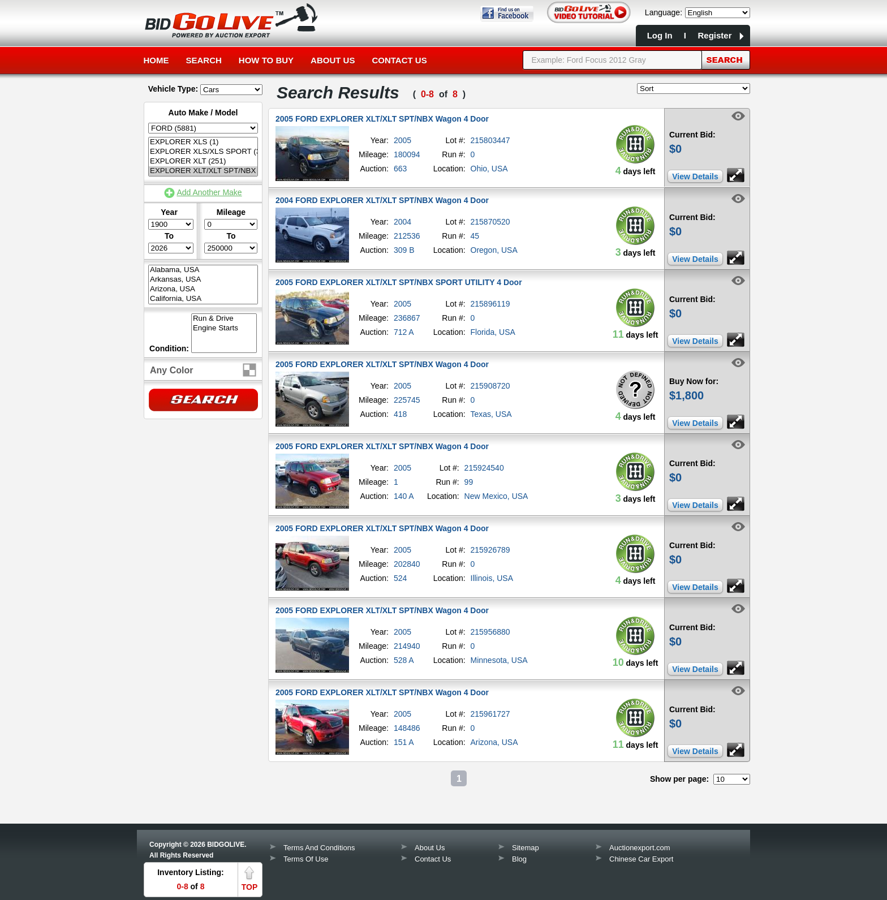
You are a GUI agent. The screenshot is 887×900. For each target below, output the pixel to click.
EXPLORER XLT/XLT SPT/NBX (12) (203, 171)
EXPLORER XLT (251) (203, 161)
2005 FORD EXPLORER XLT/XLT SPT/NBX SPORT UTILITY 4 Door (398, 282)
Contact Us (399, 60)
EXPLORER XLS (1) (203, 142)
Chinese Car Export (641, 859)
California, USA (203, 299)
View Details (695, 176)
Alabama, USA (203, 270)
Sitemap (525, 847)
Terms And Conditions (319, 847)
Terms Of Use (305, 859)
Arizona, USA (203, 289)
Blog (519, 859)
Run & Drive (224, 319)
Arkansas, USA (203, 280)
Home (156, 60)
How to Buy (266, 60)
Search (204, 60)
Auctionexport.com (639, 847)
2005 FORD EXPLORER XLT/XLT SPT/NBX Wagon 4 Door (382, 118)
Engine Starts (224, 328)
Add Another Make (209, 192)
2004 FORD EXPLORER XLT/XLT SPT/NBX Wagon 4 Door (382, 200)
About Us (333, 60)
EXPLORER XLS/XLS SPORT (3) (203, 152)
